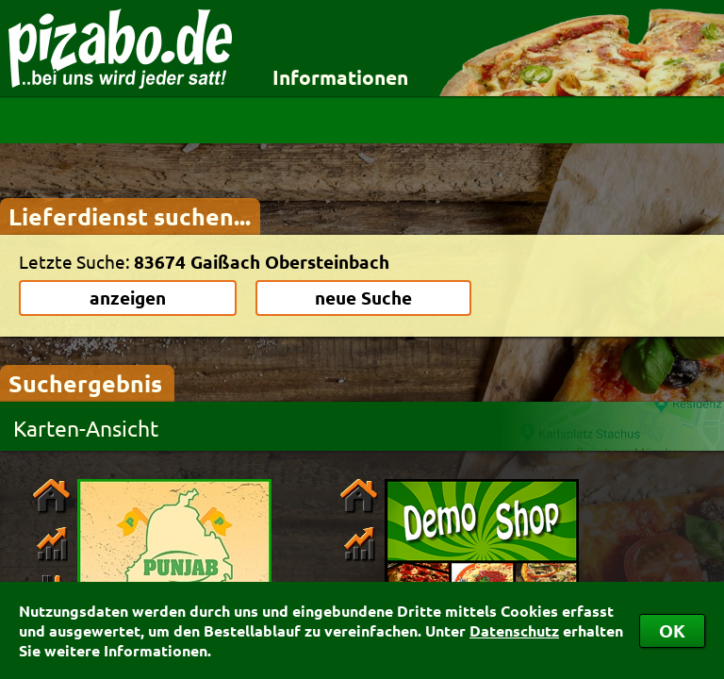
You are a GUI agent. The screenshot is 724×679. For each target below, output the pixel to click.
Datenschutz (514, 630)
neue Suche (363, 297)
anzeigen (128, 297)
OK (672, 630)
